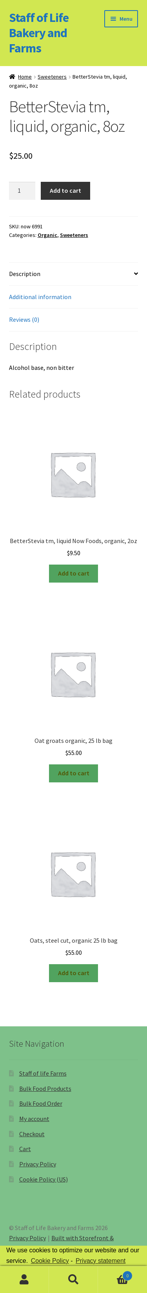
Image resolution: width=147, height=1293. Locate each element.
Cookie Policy (50, 1260)
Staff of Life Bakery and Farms (39, 33)
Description (24, 274)
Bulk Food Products (45, 1088)
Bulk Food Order (40, 1103)
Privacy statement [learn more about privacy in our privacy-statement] (100, 1260)
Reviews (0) (24, 319)
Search (73, 1279)
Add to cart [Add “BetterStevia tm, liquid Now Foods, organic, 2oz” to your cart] (73, 573)
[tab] (73, 274)
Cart (25, 1149)
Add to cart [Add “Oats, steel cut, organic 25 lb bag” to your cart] (73, 973)
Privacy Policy (37, 1164)
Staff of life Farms (43, 1073)
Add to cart (65, 190)
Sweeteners (52, 76)
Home (25, 76)
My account (34, 1119)
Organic (47, 235)
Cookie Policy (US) (43, 1179)
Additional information (40, 297)
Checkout (32, 1134)
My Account (24, 1279)
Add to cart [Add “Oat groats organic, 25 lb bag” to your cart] (73, 773)
